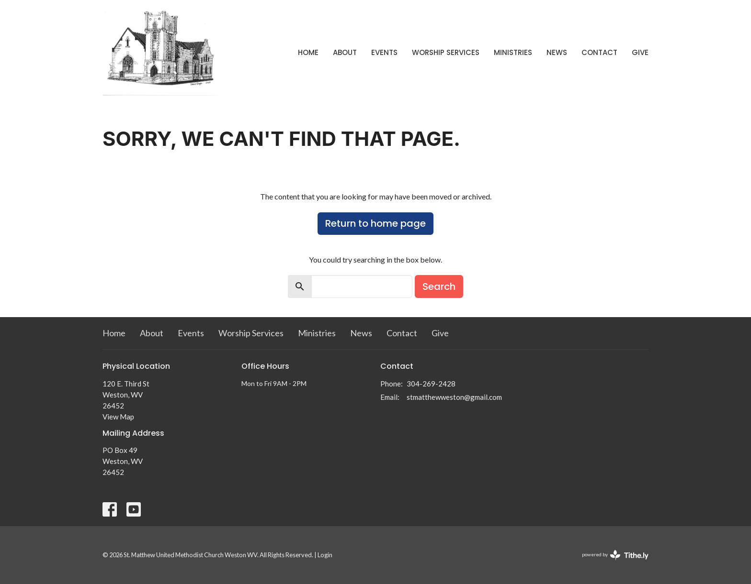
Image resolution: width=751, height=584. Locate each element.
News (556, 52)
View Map (118, 416)
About (345, 52)
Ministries (513, 52)
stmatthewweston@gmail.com (454, 397)
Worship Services (445, 52)
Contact (599, 52)
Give (640, 52)
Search (438, 286)
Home (308, 52)
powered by (615, 555)
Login (325, 555)
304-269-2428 (431, 383)
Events (384, 52)
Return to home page (375, 223)
